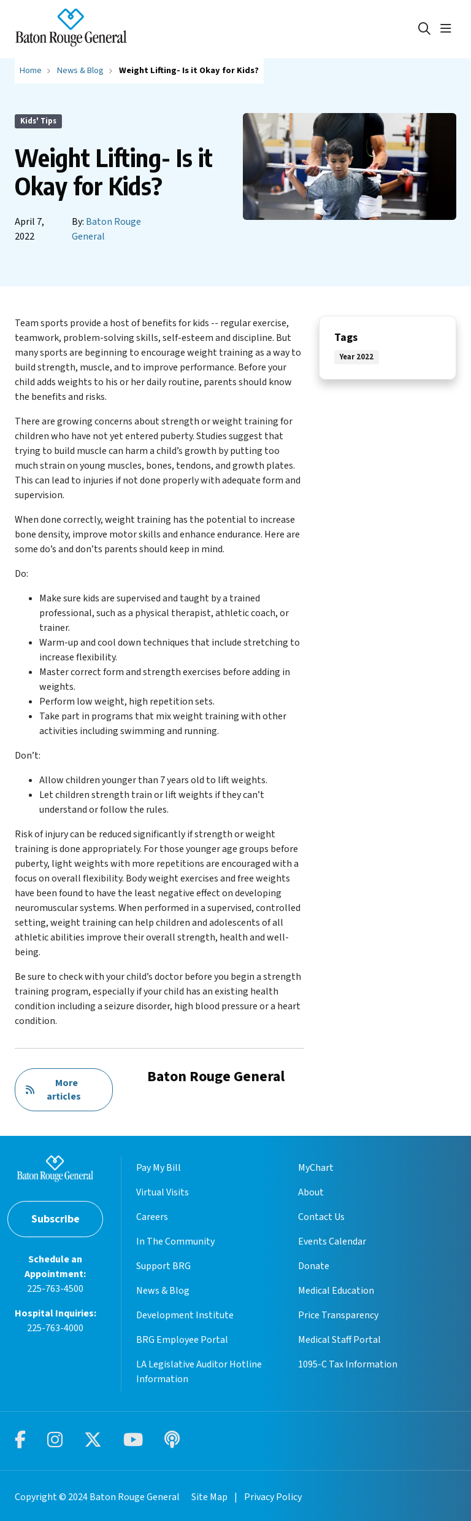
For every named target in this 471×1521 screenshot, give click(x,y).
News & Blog (163, 1290)
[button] (448, 29)
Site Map (209, 1497)
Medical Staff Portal (339, 1340)
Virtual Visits (162, 1192)
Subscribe (55, 1219)
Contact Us (321, 1217)
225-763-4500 (55, 1289)
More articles (53, 1089)
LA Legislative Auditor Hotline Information (199, 1372)
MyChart (316, 1168)
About (311, 1192)
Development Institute (185, 1315)
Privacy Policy (273, 1497)
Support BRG (163, 1266)
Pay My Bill (158, 1168)
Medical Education (336, 1290)
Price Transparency (338, 1315)
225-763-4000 (55, 1328)
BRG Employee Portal (182, 1340)
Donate (313, 1266)
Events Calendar (332, 1241)
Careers (152, 1217)
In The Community (175, 1241)
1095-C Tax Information (347, 1364)
